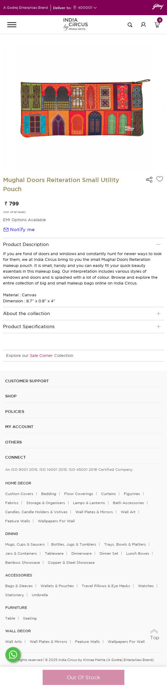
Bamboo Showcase (22, 562)
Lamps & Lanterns (89, 502)
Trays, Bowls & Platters (125, 544)
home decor (18, 483)
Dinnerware (81, 553)
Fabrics (11, 502)
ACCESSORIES (18, 575)
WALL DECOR (18, 631)
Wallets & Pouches (57, 585)
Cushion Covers (19, 493)
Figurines (132, 493)
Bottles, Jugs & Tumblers (73, 544)
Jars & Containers (21, 553)
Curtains (108, 493)
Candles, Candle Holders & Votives (36, 512)
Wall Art (128, 512)
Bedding (48, 493)
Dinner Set (109, 553)
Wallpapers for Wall (56, 521)
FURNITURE (16, 608)
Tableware (54, 553)
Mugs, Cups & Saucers (25, 544)
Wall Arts (13, 641)
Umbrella (40, 595)
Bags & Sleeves (19, 585)
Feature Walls (17, 521)
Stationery (14, 595)
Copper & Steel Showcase (71, 562)
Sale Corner (41, 355)
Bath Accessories (128, 502)
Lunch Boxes (137, 553)
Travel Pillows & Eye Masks (106, 585)
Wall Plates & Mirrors (94, 512)
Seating (30, 618)
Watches (146, 585)
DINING (11, 534)
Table (10, 618)
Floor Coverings (78, 493)
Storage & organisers (45, 502)
